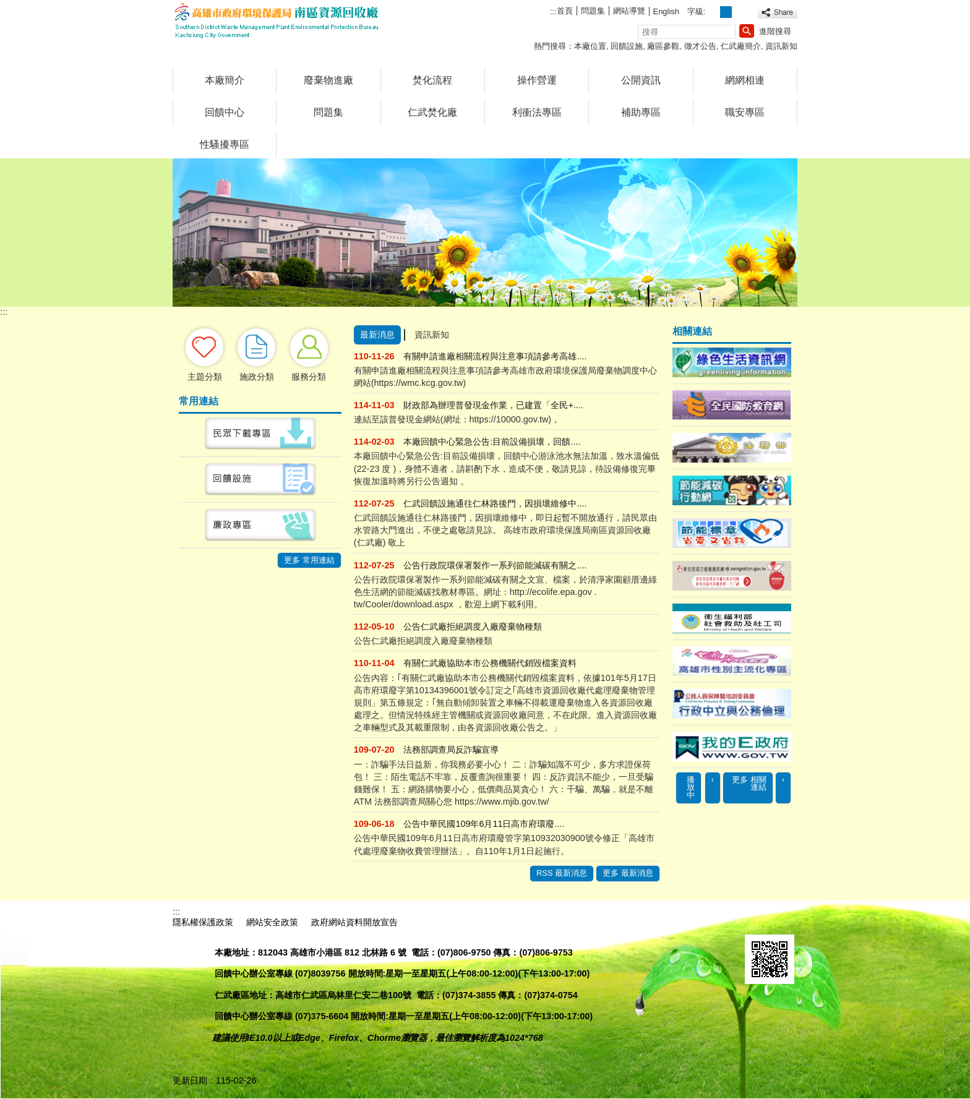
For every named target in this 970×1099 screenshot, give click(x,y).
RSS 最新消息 (561, 873)
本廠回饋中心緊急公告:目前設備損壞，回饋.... (491, 442)
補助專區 (641, 112)
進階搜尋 (775, 31)
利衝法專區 (537, 112)
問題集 (593, 10)
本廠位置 (590, 46)
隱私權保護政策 (203, 922)
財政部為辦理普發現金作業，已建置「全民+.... (493, 405)
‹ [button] (712, 779)
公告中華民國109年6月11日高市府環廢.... (483, 824)
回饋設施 (627, 46)
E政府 (758, 920)
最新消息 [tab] (377, 335)
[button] (746, 31)
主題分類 (204, 377)
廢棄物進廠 (328, 80)
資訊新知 (781, 46)
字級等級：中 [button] (726, 12)
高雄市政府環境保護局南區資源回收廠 (277, 20)
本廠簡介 (224, 80)
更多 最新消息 (628, 873)
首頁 (565, 10)
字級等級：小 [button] (713, 12)
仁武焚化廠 (432, 112)
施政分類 (256, 377)
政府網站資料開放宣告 (354, 922)
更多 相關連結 (749, 783)
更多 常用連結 (309, 560)
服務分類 (308, 377)
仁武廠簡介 (741, 46)
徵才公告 (700, 46)
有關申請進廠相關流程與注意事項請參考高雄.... (494, 356)
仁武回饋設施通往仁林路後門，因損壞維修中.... (494, 503)
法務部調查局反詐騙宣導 (451, 750)
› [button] (783, 779)
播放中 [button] (691, 787)
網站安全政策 (272, 922)
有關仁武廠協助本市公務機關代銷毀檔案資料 (490, 663)
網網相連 (745, 80)
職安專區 (745, 112)
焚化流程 (432, 80)
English (666, 11)
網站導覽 (629, 10)
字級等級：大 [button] (739, 12)
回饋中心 (224, 112)
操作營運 (537, 80)
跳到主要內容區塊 (6, 6)
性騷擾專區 (224, 144)
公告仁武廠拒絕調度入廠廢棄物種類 (472, 626)
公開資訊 (641, 80)
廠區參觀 (663, 46)
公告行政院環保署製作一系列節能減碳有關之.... (494, 565)
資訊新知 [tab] (431, 335)
